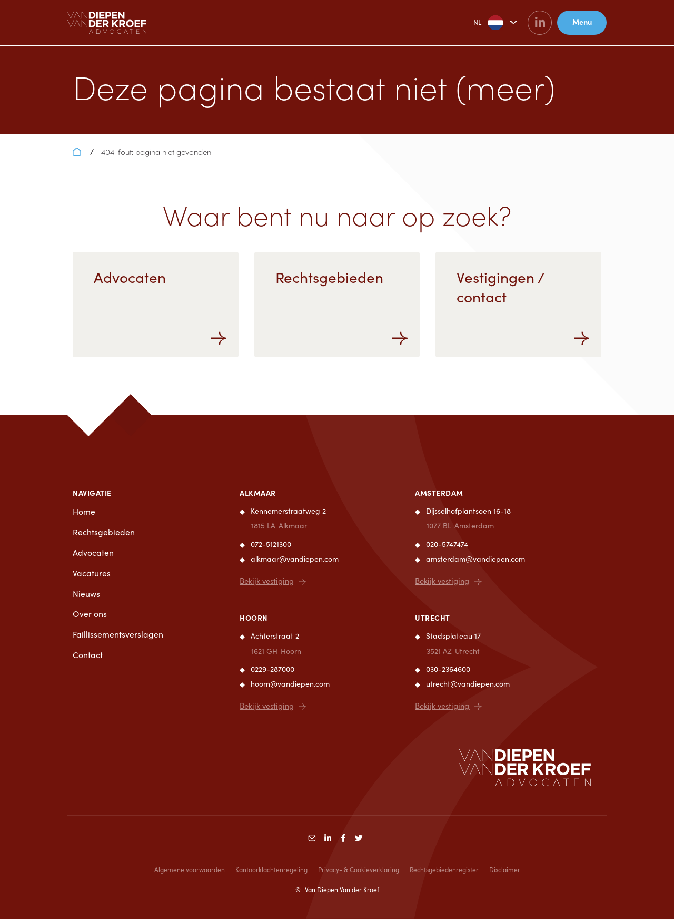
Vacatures (92, 574)
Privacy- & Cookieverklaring (358, 870)
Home (84, 511)
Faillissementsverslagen (118, 635)
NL (476, 23)
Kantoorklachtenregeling (271, 870)
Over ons (90, 615)
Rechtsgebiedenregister (444, 870)
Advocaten (93, 553)
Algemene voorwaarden (189, 870)
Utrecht (432, 618)
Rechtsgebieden (104, 532)
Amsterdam (439, 492)
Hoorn (254, 618)
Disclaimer (504, 870)
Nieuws (86, 594)
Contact (88, 656)
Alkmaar (258, 492)
